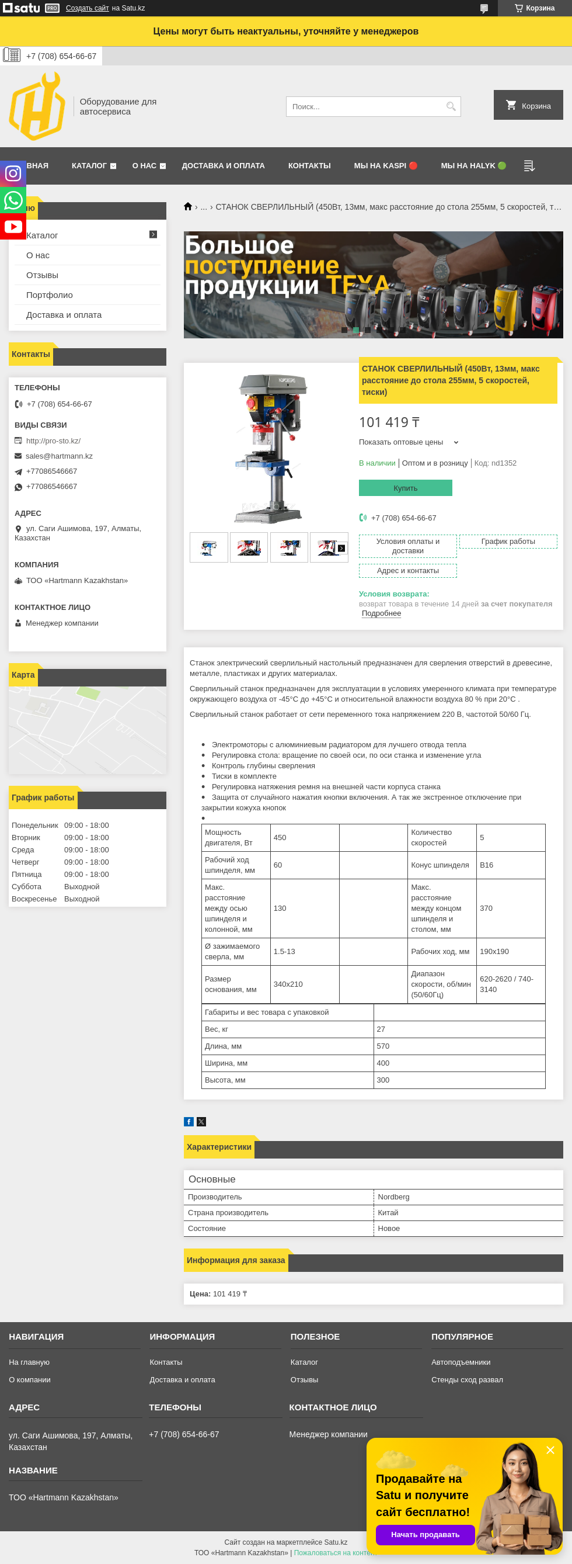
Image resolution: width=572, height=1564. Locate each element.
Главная (30, 165)
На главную (29, 1362)
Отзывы (42, 275)
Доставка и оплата (223, 165)
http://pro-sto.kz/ (53, 440)
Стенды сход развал (467, 1379)
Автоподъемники (460, 1362)
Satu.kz (335, 1542)
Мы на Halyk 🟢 (474, 165)
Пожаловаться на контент (336, 1553)
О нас (144, 165)
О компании (30, 1379)
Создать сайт (87, 8)
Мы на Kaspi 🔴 (386, 165)
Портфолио (49, 295)
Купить (405, 488)
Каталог (89, 165)
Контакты (309, 165)
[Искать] (451, 106)
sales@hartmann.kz (59, 456)
